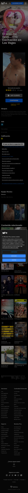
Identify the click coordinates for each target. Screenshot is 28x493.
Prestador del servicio (8, 479)
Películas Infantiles (5, 402)
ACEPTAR (14, 260)
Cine (8, 7)
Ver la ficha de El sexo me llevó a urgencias (14, 146)
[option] (9, 212)
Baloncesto (3, 438)
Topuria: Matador (4, 443)
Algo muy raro (5, 151)
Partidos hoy (3, 451)
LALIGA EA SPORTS (5, 430)
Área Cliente (16, 430)
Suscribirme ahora (17, 3)
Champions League (5, 428)
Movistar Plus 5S (17, 419)
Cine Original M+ (4, 393)
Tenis (2, 439)
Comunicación (17, 454)
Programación (4, 452)
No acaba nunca (6, 154)
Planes (15, 443)
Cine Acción (3, 399)
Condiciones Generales (18, 432)
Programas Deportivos (18, 415)
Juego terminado (6, 175)
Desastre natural (6, 165)
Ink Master (17, 295)
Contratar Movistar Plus (19, 436)
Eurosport (3, 447)
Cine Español (3, 395)
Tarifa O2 (16, 451)
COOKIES (14, 481)
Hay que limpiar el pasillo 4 (8, 168)
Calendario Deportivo (5, 449)
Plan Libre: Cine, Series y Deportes (19, 439)
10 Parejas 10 (18, 319)
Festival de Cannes (18, 410)
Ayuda (14, 465)
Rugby (2, 441)
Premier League (4, 432)
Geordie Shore (5, 271)
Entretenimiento (4, 417)
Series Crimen (4, 413)
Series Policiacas (4, 410)
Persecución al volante (7, 319)
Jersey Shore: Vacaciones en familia (20, 271)
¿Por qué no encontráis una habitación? (11, 163)
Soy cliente (14, 95)
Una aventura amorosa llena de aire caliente (12, 180)
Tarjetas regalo (17, 452)
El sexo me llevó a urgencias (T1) (13, 144)
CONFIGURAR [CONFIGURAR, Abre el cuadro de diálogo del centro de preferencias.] (14, 251)
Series (3, 7)
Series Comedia (4, 412)
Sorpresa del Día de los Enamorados (10, 158)
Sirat (15, 397)
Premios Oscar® (17, 412)
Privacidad (22, 479)
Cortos (2, 400)
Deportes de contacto (5, 445)
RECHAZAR (14, 255)
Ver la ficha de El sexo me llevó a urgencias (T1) (13, 183)
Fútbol (14, 7)
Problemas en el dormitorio (8, 172)
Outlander (16, 400)
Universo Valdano (4, 436)
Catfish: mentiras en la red (7, 295)
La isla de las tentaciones (4, 366)
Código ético (16, 434)
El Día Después (4, 434)
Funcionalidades (17, 428)
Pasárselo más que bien (7, 170)
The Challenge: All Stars (19, 366)
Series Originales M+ (5, 406)
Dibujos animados (17, 413)
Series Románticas (5, 408)
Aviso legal (16, 479)
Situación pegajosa (6, 161)
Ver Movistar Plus (17, 426)
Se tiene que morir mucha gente (19, 403)
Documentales (4, 415)
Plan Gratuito (16, 445)
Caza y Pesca (16, 417)
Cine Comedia (4, 397)
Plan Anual (16, 447)
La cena (15, 393)
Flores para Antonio (18, 399)
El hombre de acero (6, 177)
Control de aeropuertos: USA (5, 342)
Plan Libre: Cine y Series (19, 441)
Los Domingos (17, 391)
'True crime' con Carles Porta (20, 408)
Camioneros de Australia (18, 342)
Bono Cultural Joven (18, 449)
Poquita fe (16, 406)
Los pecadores (17, 395)
